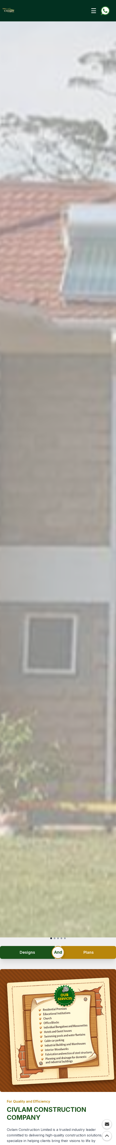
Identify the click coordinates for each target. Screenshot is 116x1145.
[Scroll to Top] (107, 1136)
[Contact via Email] (107, 1124)
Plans (88, 952)
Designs (27, 952)
